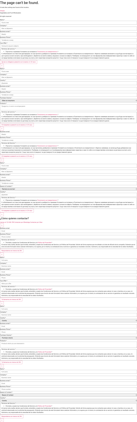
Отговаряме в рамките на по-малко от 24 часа (17, 125)
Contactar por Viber (36, 222)
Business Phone (5, 37)
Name (2, 20)
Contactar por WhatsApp (22, 222)
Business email (5, 31)
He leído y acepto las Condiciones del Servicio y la (29, 242)
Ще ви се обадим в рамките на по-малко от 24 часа (19, 62)
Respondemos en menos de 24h (12, 251)
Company (3, 25)
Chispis (2, 11)
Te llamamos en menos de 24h (11, 299)
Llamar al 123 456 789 (7, 222)
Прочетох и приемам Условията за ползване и (32, 51)
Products (3, 103)
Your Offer (3, 43)
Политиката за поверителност (47, 51)
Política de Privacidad (44, 242)
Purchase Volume (6, 98)
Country (3, 80)
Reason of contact (6, 186)
